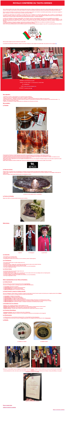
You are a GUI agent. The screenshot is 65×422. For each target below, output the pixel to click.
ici (32, 88)
